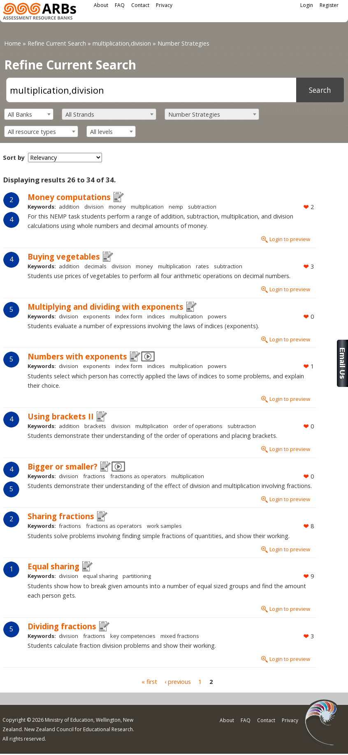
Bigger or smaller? (62, 466)
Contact (140, 5)
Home (12, 43)
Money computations (69, 197)
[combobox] (28, 114)
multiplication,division (122, 43)
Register (329, 5)
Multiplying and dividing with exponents (105, 307)
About (101, 5)
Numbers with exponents (77, 356)
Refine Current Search (57, 43)
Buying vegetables (64, 256)
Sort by (14, 157)
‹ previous (178, 682)
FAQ (120, 5)
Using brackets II (61, 416)
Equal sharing (53, 566)
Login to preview (289, 239)
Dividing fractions (62, 626)
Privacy (164, 5)
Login (306, 5)
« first (149, 682)
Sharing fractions (61, 516)
